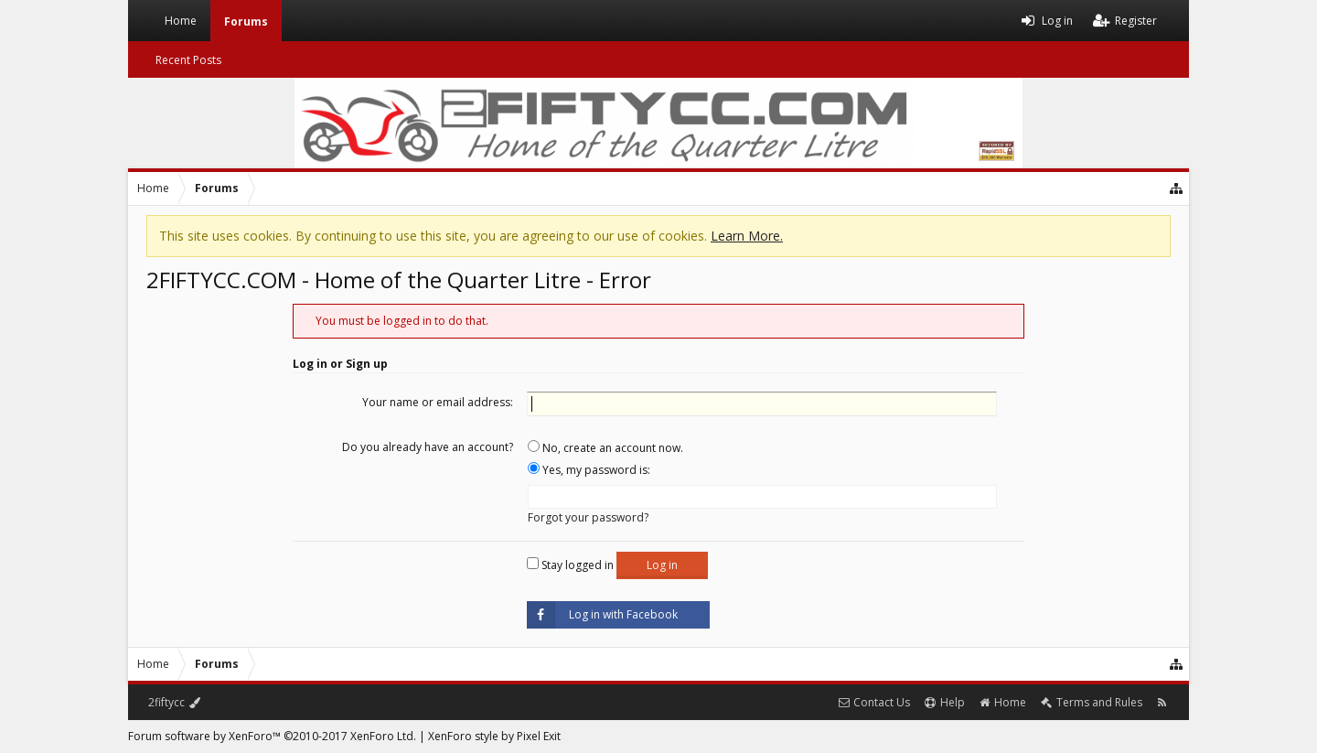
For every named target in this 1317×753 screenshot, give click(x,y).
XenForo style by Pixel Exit (494, 736)
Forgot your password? (588, 517)
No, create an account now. (605, 448)
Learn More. (747, 235)
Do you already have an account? (427, 447)
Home (181, 20)
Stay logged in (570, 565)
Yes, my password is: (589, 470)
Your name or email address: (437, 402)
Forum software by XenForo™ (272, 736)
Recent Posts (188, 60)
